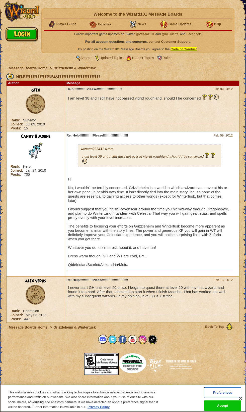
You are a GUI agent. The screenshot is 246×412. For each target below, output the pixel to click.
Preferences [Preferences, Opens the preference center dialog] (222, 392)
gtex (35, 90)
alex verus (35, 281)
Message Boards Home (28, 68)
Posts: (16, 128)
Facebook (193, 34)
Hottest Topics (143, 58)
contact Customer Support (169, 41)
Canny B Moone (35, 136)
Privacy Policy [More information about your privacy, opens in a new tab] (99, 407)
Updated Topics (112, 58)
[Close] (240, 398)
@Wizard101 (145, 34)
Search (86, 58)
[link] (71, 362)
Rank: (16, 120)
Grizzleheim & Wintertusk (74, 68)
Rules (167, 58)
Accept (222, 405)
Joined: (17, 124)
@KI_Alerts (170, 34)
